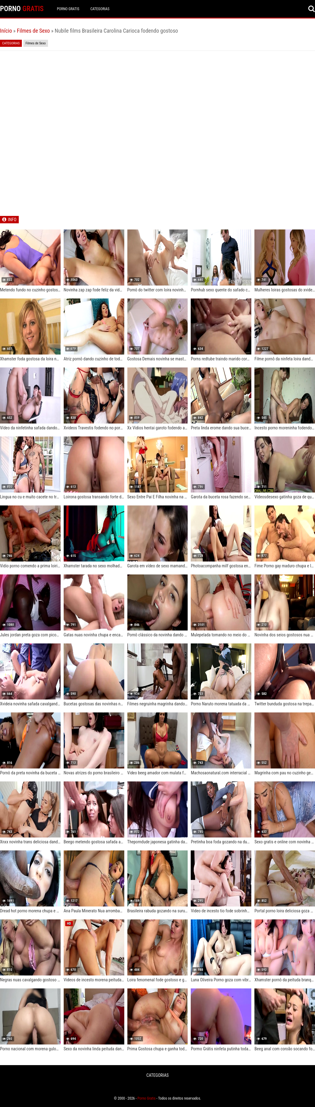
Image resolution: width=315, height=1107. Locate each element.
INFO (12, 219)
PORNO (22, 9)
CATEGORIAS (100, 9)
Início (6, 30)
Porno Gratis (68, 9)
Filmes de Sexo (33, 30)
